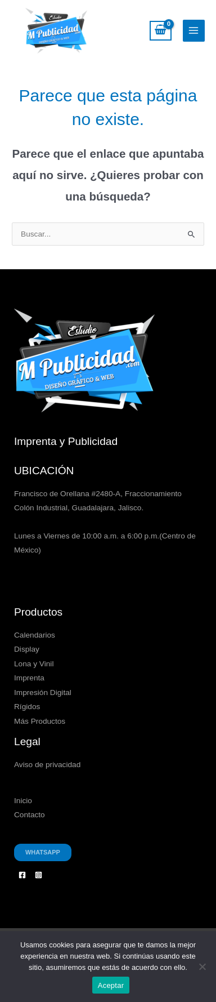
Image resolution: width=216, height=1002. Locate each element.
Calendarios (34, 635)
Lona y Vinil (33, 664)
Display (26, 649)
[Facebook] (22, 875)
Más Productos (39, 721)
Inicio (23, 800)
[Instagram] (38, 875)
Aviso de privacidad (47, 764)
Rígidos (27, 706)
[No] (202, 966)
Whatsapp (42, 852)
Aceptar (111, 985)
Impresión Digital (42, 692)
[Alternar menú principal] (194, 31)
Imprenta (29, 678)
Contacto (29, 814)
